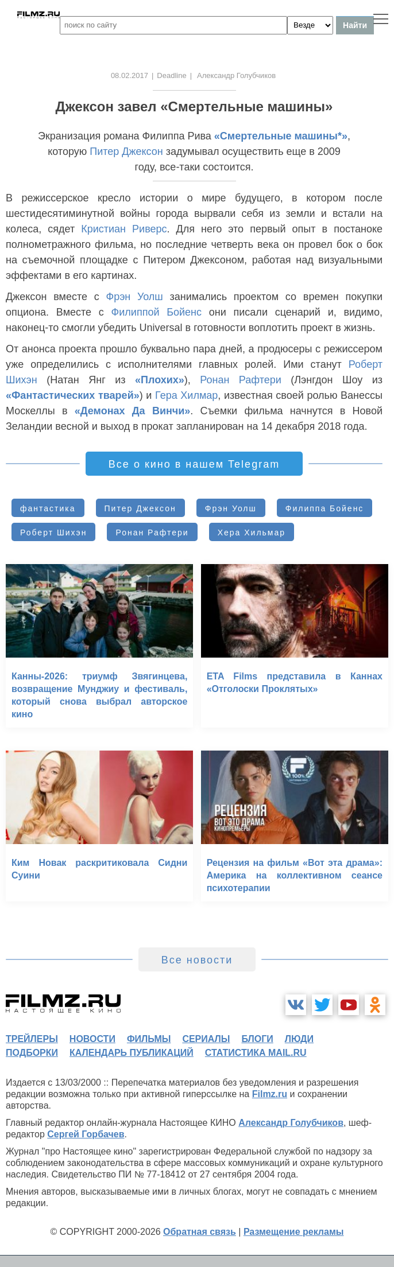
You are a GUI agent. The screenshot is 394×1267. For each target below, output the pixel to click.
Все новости (197, 960)
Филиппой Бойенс (156, 312)
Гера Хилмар (186, 395)
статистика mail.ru (256, 1053)
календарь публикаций (131, 1053)
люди (299, 1039)
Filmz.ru (269, 1094)
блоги (257, 1039)
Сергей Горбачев (85, 1134)
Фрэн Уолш (134, 296)
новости (92, 1039)
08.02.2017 (129, 75)
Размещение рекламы (294, 1232)
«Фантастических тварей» (73, 395)
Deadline (171, 75)
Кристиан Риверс (124, 229)
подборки (32, 1053)
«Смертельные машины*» (280, 136)
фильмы (149, 1039)
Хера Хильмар (251, 532)
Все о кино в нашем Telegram (194, 464)
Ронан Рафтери (240, 380)
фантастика (48, 508)
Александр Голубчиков (290, 1123)
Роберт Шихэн (53, 532)
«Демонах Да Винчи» (133, 411)
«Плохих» (159, 380)
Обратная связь (199, 1232)
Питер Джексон (126, 151)
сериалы (206, 1039)
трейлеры (32, 1039)
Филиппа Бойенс (324, 508)
